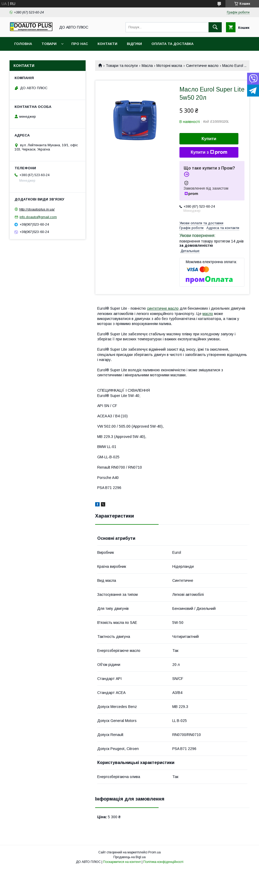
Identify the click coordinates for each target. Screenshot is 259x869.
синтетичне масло (163, 308)
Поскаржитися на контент (122, 862)
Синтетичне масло (202, 65)
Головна (23, 44)
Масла (147, 65)
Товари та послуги (122, 65)
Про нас (79, 44)
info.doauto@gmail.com (38, 217)
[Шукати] (215, 27)
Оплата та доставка (172, 44)
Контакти (107, 44)
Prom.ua (154, 852)
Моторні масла (169, 65)
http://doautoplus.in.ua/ (37, 209)
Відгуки (134, 44)
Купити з (209, 152)
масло (207, 314)
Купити (209, 138)
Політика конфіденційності (163, 862)
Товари (49, 44)
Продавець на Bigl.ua (129, 857)
